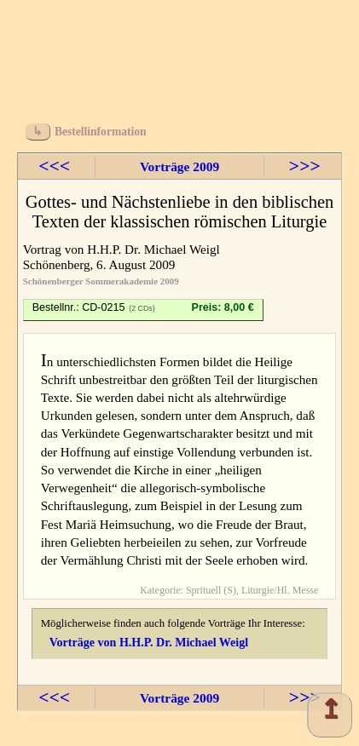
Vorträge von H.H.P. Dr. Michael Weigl (148, 642)
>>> (305, 166)
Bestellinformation (100, 131)
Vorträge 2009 (179, 166)
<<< (54, 166)
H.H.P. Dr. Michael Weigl (153, 249)
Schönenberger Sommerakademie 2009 (101, 281)
